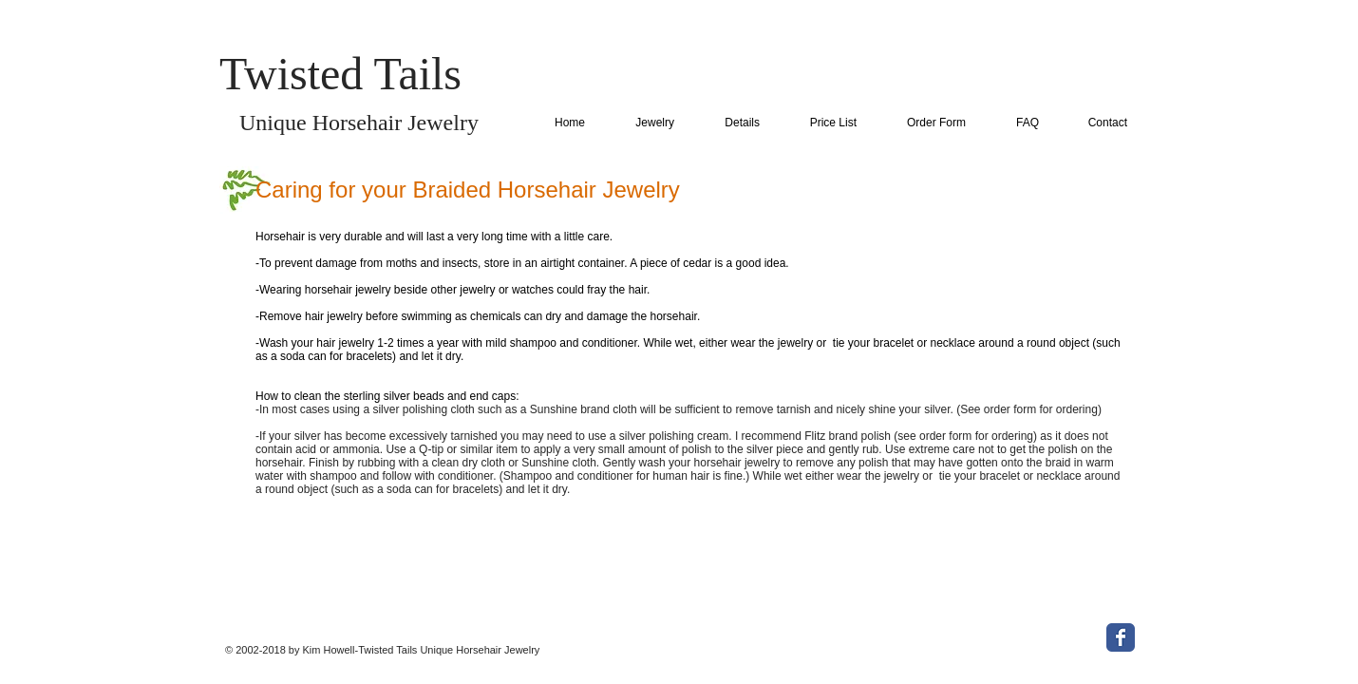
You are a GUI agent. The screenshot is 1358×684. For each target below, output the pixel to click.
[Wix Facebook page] (1120, 637)
